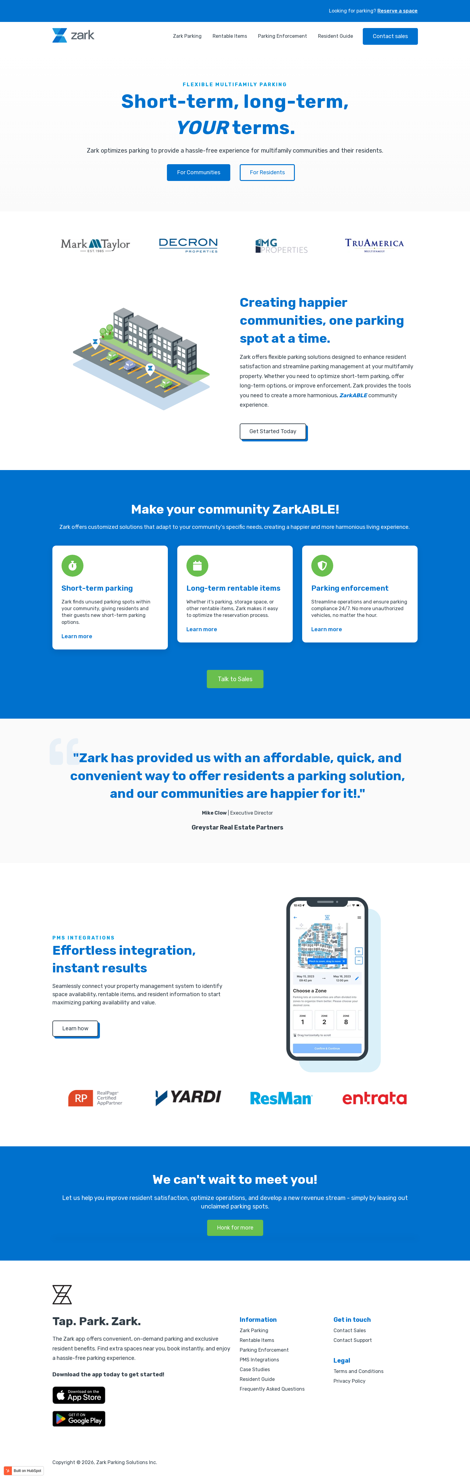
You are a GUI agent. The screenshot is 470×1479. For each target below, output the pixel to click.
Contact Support (353, 1340)
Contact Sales (350, 1330)
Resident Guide (335, 36)
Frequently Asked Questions (272, 1389)
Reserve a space (397, 11)
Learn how (75, 1028)
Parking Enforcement (282, 36)
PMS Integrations (259, 1360)
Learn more (77, 636)
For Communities (198, 172)
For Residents (267, 172)
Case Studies (255, 1369)
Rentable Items (230, 36)
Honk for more (235, 1227)
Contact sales (390, 36)
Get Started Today (272, 431)
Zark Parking (187, 36)
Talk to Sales (235, 679)
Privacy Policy (350, 1381)
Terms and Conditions (358, 1371)
